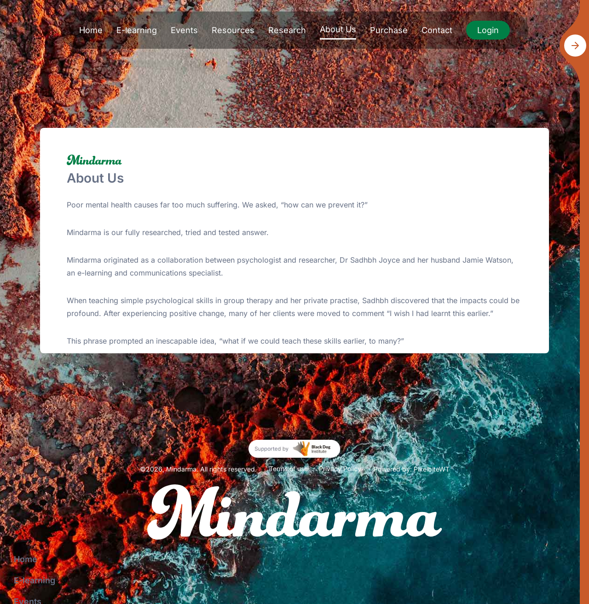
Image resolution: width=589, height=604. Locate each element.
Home (91, 30)
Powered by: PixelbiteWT (412, 469)
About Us (338, 29)
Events (184, 30)
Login (488, 30)
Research (287, 30)
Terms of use (288, 468)
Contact (437, 30)
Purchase (389, 30)
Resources (233, 30)
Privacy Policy (340, 468)
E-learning (136, 30)
